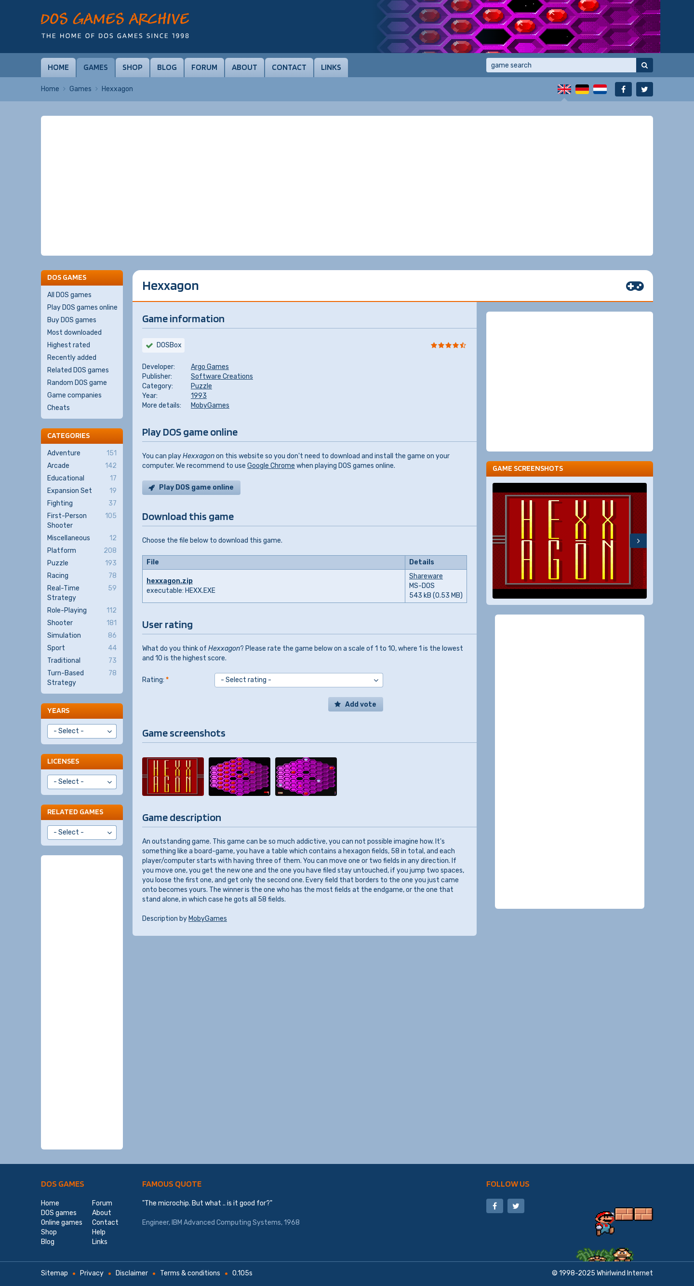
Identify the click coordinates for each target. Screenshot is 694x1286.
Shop (132, 67)
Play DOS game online (196, 487)
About (244, 67)
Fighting (82, 503)
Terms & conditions (190, 1273)
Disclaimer (132, 1273)
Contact (289, 67)
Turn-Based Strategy (82, 678)
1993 (199, 396)
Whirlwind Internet (625, 1273)
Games (95, 67)
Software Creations (222, 376)
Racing (82, 576)
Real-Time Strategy (82, 593)
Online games (61, 1222)
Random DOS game (77, 383)
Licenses (63, 761)
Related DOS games (78, 370)
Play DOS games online (82, 307)
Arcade (82, 466)
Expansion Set (82, 491)
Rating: (155, 680)
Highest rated (68, 345)
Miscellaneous (82, 538)
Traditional (82, 661)
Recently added (71, 358)
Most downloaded (74, 332)
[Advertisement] (347, 185)
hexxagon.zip (170, 581)
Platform (82, 551)
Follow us (508, 1183)
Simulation (82, 636)
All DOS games (69, 295)
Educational (82, 478)
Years (58, 710)
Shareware (426, 576)
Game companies (74, 395)
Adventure (82, 453)
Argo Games (210, 367)
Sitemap (54, 1273)
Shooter (82, 623)
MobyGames (210, 405)
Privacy (92, 1273)
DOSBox (169, 345)
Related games (75, 811)
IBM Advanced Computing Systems (226, 1222)
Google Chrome (271, 466)
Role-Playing (82, 611)
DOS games (62, 1183)
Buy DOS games (71, 320)
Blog (167, 67)
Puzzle (201, 386)
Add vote (360, 704)
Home (58, 67)
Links (331, 67)
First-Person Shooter (82, 520)
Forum (204, 67)
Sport (82, 648)
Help (99, 1232)
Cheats (58, 408)
